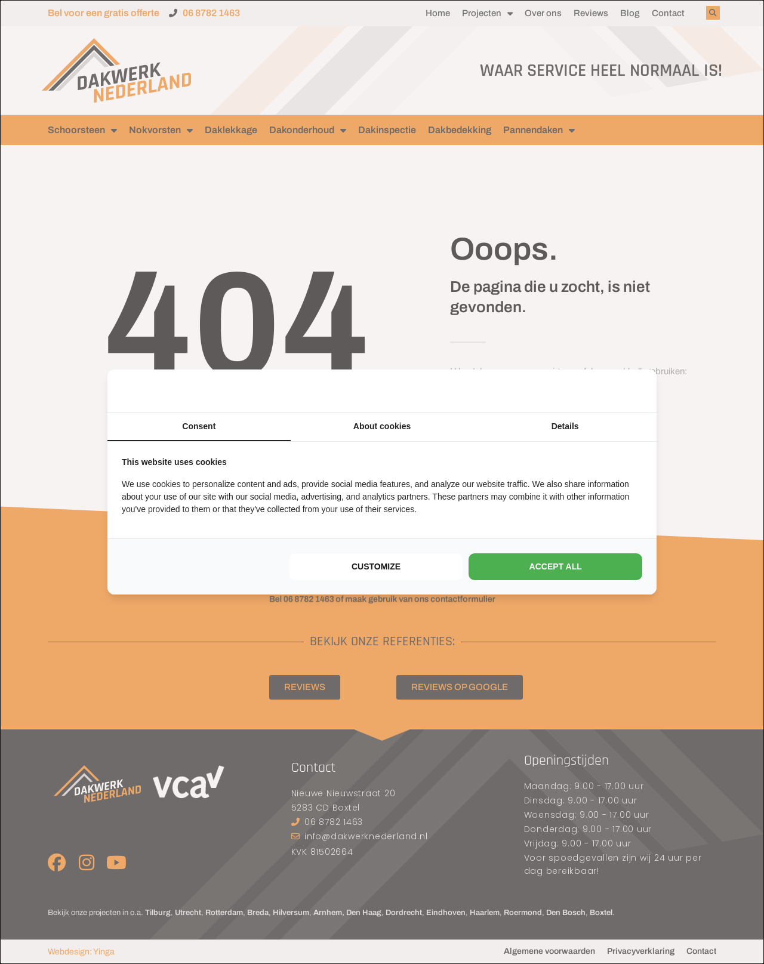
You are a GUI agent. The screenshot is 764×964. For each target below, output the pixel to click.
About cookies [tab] (382, 426)
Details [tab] (565, 426)
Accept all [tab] (555, 566)
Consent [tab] (198, 426)
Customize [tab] (376, 566)
